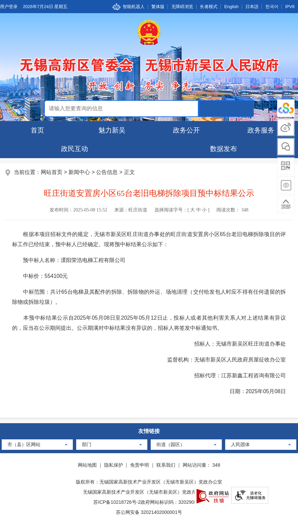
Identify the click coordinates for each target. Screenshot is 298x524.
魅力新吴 (111, 130)
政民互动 (74, 148)
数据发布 (223, 148)
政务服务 (260, 130)
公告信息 (107, 172)
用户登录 (9, 6)
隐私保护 (113, 465)
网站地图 (87, 465)
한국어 (271, 6)
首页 (37, 130)
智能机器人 (134, 6)
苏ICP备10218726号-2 (117, 502)
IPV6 (290, 6)
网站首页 (51, 172)
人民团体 (240, 444)
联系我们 (165, 465)
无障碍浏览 (182, 6)
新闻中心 (79, 172)
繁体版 (158, 6)
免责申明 (139, 465)
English (231, 6)
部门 (86, 444)
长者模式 (208, 6)
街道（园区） (170, 444)
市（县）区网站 (23, 444)
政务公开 (186, 130)
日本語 (252, 6)
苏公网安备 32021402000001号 (149, 512)
